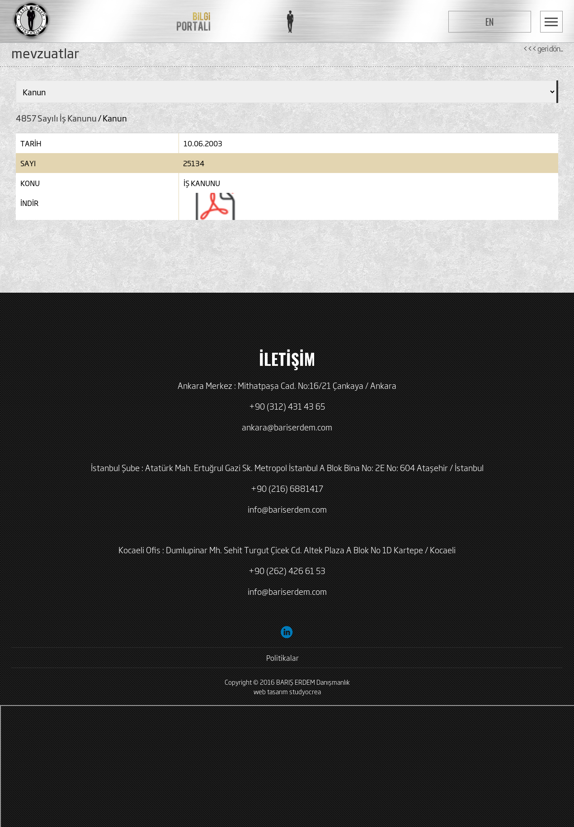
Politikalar (282, 657)
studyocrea (305, 691)
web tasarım (271, 691)
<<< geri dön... (543, 48)
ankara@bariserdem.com (287, 427)
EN (489, 21)
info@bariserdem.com (287, 509)
